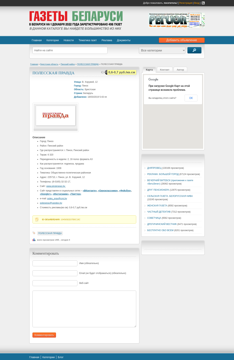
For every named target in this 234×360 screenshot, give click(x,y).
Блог (60, 357)
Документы (123, 40)
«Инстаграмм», (61, 194)
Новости (69, 40)
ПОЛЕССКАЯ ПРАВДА (88, 64)
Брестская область (49, 64)
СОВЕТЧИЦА (154, 218)
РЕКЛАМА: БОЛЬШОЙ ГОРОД (163, 174)
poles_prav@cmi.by (57, 198)
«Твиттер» (75, 194)
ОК (191, 98)
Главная (37, 40)
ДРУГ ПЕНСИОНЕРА (158, 190)
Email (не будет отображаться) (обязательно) (102, 273)
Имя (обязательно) (89, 263)
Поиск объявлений (194, 50)
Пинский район (68, 64)
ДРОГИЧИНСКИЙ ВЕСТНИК (162, 224)
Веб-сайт (84, 283)
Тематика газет (88, 40)
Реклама (107, 40)
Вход (196, 3)
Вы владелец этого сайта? (162, 98)
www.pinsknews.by (56, 186)
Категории (52, 40)
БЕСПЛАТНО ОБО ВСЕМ (160, 230)
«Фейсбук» (125, 190)
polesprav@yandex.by (51, 203)
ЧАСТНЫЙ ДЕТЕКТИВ (159, 211)
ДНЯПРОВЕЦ (154, 168)
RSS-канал (203, 2)
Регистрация (185, 3)
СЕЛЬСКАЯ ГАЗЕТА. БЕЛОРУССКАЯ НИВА (170, 196)
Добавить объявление (181, 40)
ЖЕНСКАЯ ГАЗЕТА (157, 205)
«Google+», (46, 194)
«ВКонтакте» (90, 190)
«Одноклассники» (108, 190)
